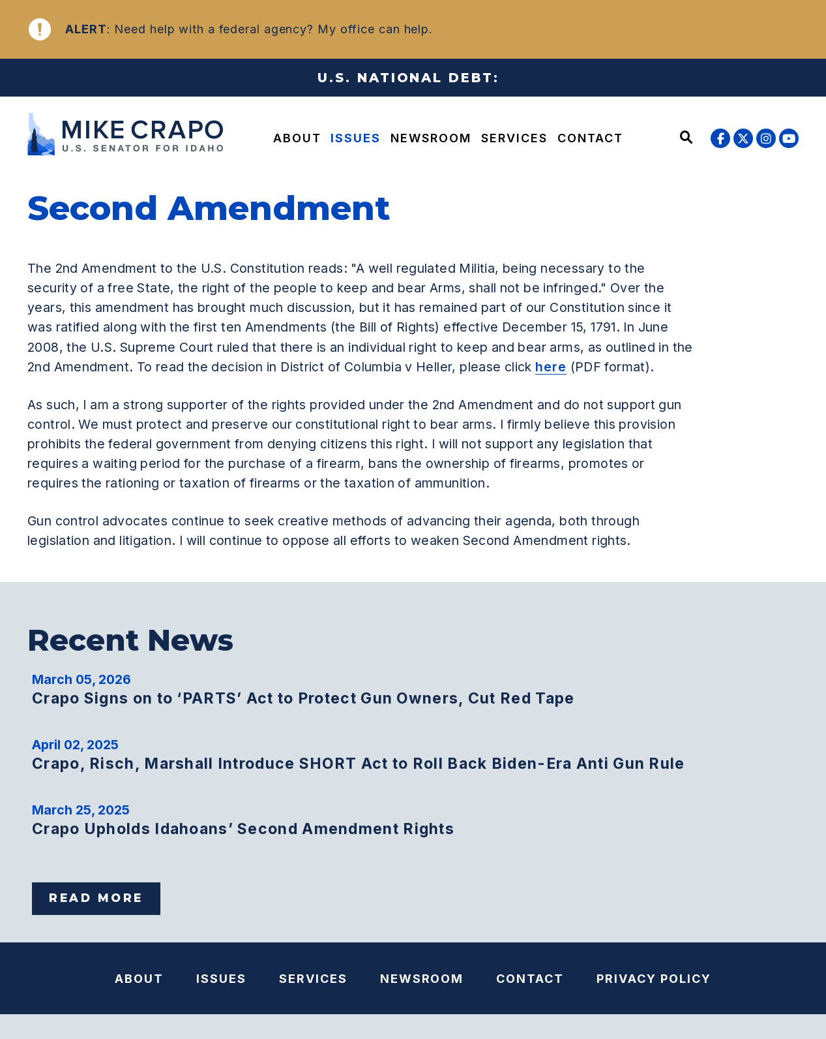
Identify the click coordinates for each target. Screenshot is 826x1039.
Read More (96, 898)
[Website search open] (686, 138)
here (551, 367)
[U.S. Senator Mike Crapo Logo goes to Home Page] (120, 136)
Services (514, 138)
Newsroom (431, 138)
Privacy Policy (654, 978)
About (297, 138)
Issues (356, 138)
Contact (590, 138)
